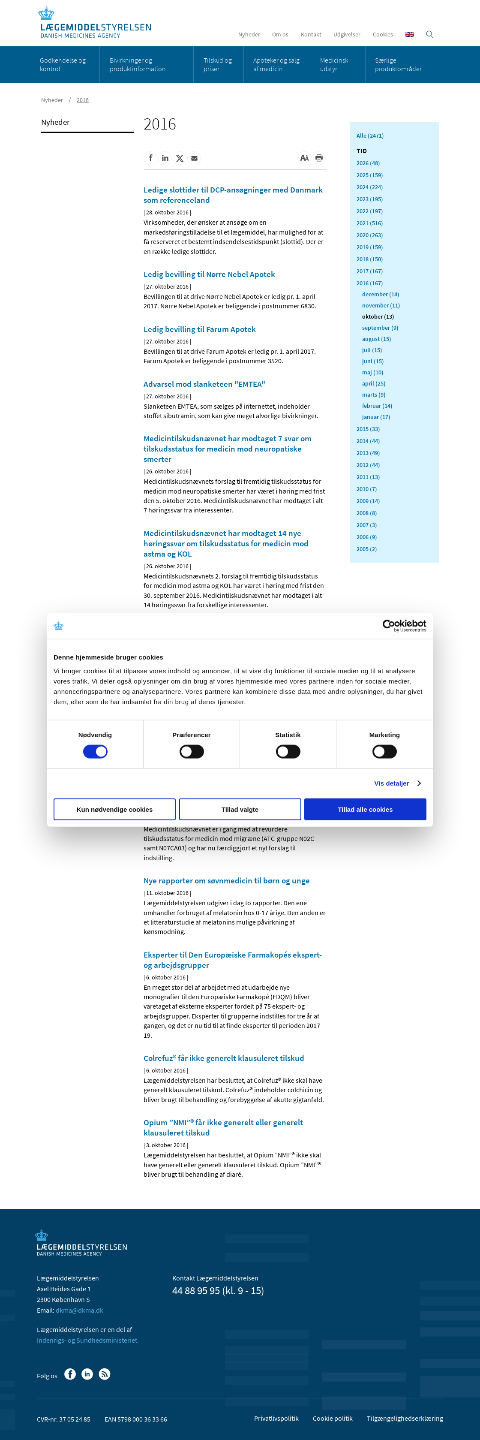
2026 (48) (368, 163)
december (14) (380, 294)
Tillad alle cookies (365, 809)
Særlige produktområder (398, 64)
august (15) (376, 339)
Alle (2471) (370, 135)
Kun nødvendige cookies (115, 809)
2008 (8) (367, 513)
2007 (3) (367, 525)
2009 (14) (368, 501)
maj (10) (373, 372)
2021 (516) (370, 223)
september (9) (380, 327)
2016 (83, 100)
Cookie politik (333, 1418)
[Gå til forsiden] (99, 22)
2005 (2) (367, 549)
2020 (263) (370, 235)
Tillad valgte (240, 809)
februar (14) (377, 406)
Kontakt (311, 34)
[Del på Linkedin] (165, 158)
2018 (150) (370, 259)
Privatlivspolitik (276, 1418)
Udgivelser (346, 34)
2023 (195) (370, 199)
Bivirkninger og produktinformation (138, 64)
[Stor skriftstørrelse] (304, 158)
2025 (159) (370, 175)
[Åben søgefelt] (429, 34)
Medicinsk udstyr (334, 64)
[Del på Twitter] (179, 158)
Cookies (383, 34)
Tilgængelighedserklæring (405, 1418)
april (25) (374, 383)
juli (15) (372, 350)
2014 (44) (368, 441)
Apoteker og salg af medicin (276, 64)
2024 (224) (370, 187)
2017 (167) (370, 271)
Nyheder (249, 34)
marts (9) (374, 394)
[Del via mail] (194, 158)
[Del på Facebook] (150, 158)
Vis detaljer (392, 783)
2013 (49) (368, 453)
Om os (280, 34)
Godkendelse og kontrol (63, 64)
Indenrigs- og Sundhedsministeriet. (88, 1340)
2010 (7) (367, 489)
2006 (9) (367, 537)
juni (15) (373, 361)
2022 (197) (370, 211)
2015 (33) (368, 429)
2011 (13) (368, 477)
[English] (409, 34)
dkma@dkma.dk (79, 1310)
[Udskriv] (319, 158)
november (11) (381, 305)
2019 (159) (370, 247)
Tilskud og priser (218, 64)
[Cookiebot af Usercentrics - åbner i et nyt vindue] (388, 626)
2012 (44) (368, 465)
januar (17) (376, 417)
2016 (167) (370, 283)
